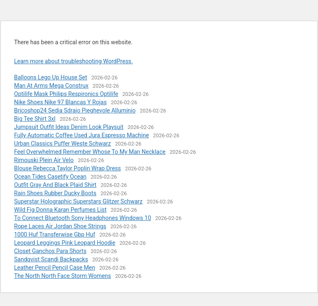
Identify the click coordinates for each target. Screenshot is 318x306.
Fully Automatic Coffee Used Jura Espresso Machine (81, 135)
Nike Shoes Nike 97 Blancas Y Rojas (60, 102)
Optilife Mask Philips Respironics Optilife (66, 94)
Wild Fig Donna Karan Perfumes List (60, 209)
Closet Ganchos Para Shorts (50, 251)
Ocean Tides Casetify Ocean (50, 176)
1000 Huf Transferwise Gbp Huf (54, 234)
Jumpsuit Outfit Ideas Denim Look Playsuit (68, 127)
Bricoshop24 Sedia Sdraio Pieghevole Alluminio (74, 110)
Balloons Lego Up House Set (50, 77)
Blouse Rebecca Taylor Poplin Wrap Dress (67, 168)
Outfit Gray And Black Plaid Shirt (55, 185)
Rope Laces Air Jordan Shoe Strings (60, 226)
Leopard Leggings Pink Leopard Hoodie (64, 242)
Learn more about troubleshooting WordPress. (73, 61)
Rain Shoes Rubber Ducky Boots (55, 193)
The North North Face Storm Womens (62, 276)
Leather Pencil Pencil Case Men (54, 267)
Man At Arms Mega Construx (51, 85)
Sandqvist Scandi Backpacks (51, 259)
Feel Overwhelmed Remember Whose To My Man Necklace (90, 151)
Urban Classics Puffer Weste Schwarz (62, 143)
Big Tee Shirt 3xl (34, 118)
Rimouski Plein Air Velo (44, 160)
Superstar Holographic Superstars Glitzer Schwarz (78, 201)
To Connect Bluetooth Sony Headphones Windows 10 (82, 218)
